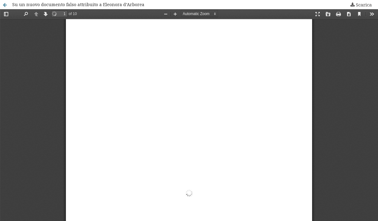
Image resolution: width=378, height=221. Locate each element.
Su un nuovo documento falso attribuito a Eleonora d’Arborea (78, 4)
